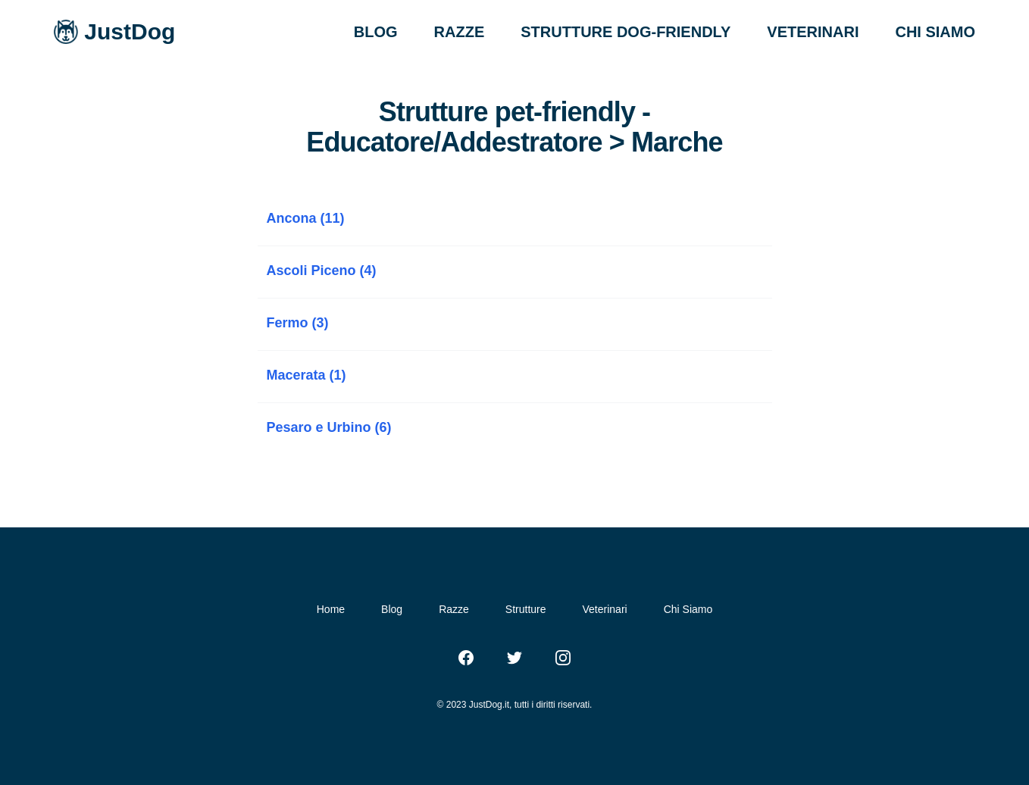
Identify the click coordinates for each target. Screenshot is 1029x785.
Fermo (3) (298, 322)
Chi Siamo (688, 609)
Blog (391, 609)
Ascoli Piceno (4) (322, 270)
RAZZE (459, 31)
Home (331, 609)
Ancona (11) (306, 218)
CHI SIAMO (935, 31)
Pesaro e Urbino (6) (329, 427)
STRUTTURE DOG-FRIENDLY (625, 31)
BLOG (376, 31)
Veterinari (605, 609)
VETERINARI (813, 31)
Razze (454, 609)
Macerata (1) (306, 375)
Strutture (525, 609)
